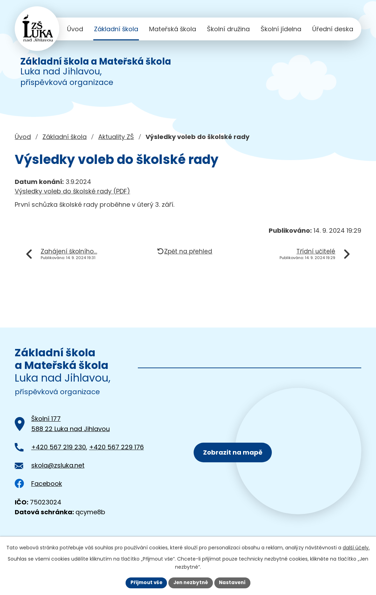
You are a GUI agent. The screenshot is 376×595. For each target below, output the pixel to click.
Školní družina (228, 29)
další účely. (356, 547)
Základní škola (116, 29)
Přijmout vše (144, 582)
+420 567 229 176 (116, 447)
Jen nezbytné (190, 582)
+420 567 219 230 (58, 447)
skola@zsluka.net (58, 465)
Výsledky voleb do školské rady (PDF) (72, 191)
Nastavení (234, 582)
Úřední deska (332, 29)
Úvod (75, 29)
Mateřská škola (172, 29)
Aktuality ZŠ (116, 136)
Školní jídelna (281, 29)
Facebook (38, 483)
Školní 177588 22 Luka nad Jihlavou (70, 423)
